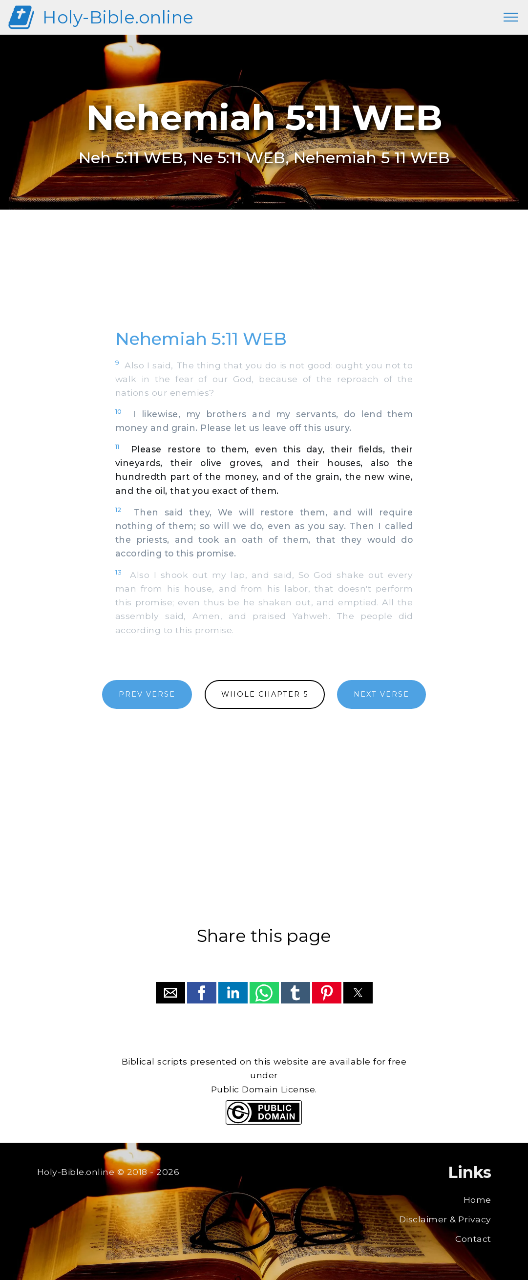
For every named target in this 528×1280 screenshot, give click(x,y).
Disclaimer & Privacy (445, 1219)
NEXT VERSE (381, 694)
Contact (473, 1239)
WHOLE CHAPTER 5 (264, 694)
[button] (170, 992)
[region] (264, 280)
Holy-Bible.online (118, 17)
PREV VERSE (147, 694)
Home (477, 1200)
